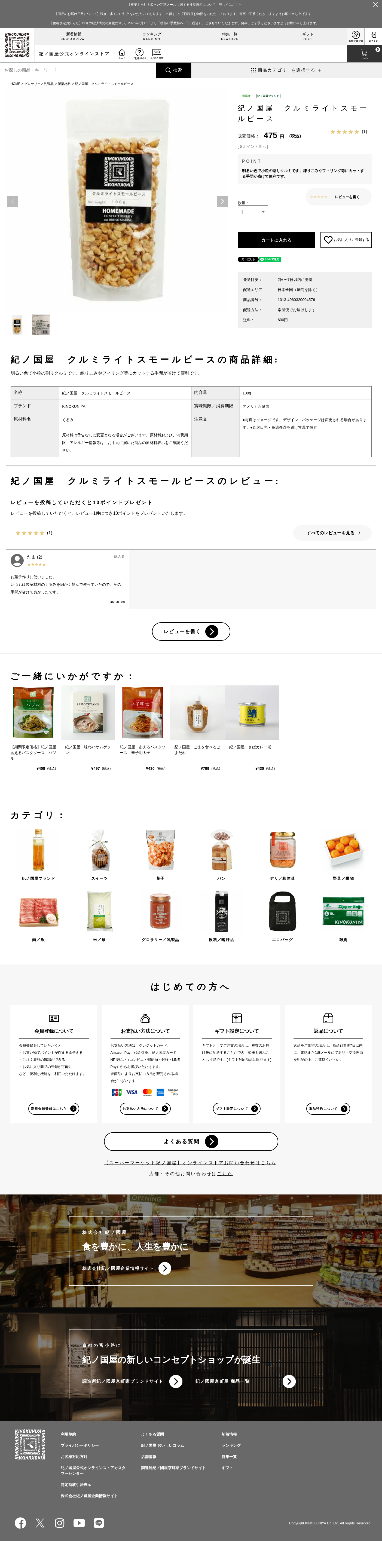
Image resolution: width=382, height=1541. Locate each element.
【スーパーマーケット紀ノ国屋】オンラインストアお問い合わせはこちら (190, 1163)
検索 (177, 70)
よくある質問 (182, 1142)
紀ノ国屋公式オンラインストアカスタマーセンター (93, 1471)
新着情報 (73, 34)
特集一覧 (229, 34)
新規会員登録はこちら (49, 1109)
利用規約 (68, 1435)
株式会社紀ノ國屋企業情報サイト (118, 1268)
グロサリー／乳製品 (39, 84)
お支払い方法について (140, 1109)
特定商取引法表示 (76, 1485)
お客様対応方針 (74, 1457)
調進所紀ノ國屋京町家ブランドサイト (123, 1382)
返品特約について (323, 1109)
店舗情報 (148, 1457)
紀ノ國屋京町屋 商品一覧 (222, 1382)
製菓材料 (64, 84)
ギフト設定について (232, 1109)
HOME (15, 84)
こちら (225, 1174)
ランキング (151, 34)
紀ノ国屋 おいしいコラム (162, 1446)
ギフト (308, 34)
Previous (12, 201)
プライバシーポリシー (80, 1446)
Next (222, 201)
